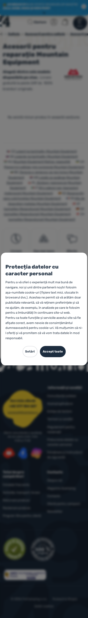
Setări (30, 351)
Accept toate (53, 351)
